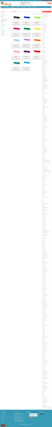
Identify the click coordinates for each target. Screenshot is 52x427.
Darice (43, 129)
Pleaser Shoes (44, 285)
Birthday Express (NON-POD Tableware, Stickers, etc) (45, 80)
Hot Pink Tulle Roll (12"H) (16, 33)
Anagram (43, 43)
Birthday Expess (44, 75)
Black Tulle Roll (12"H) (16, 22)
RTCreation (43, 312)
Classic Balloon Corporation (45, 107)
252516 (43, 21)
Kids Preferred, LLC (44, 232)
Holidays (2, 13)
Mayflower (43, 250)
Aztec (43, 48)
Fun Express (43, 176)
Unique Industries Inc (44, 373)
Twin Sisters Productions (45, 364)
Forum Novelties (3, 29)
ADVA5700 (43, 29)
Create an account (11, 0)
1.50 (42, 17)
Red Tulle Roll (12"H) (36, 56)
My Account (6, 0)
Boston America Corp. (45, 85)
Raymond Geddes (44, 302)
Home (2, 8)
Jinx (42, 227)
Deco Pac (43, 134)
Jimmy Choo (43, 226)
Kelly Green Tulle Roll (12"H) (26, 33)
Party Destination (44, 275)
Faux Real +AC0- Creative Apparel (46, 161)
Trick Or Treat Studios (45, 361)
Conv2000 (43, 111)
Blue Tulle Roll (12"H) (26, 22)
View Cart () (49, 0)
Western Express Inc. (44, 383)
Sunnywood (43, 339)
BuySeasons (43, 90)
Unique (43, 369)
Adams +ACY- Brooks (45, 26)
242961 (43, 20)
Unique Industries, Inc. (45, 374)
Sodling (43, 330)
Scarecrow (43, 321)
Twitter (43, 414)
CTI (42, 124)
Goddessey (43, 193)
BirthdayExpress (44, 81)
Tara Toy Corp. (44, 346)
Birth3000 (43, 73)
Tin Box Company (44, 352)
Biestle (43, 69)
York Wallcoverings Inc (45, 400)
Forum (43, 165)
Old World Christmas (44, 271)
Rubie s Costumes (44, 315)
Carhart (43, 94)
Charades (43, 98)
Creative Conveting (44, 120)
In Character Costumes (45, 214)
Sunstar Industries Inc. (45, 342)
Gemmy (43, 185)
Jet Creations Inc (44, 223)
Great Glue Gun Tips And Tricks (18, 413)
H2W (43, 199)
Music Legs (43, 267)
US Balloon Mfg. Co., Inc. (45, 378)
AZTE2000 (43, 47)
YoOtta (43, 395)
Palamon (43, 272)
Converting (43, 112)
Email (27, 415)
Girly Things (43, 189)
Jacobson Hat (44, 219)
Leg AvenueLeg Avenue (45, 235)
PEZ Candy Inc (44, 281)
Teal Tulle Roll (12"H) (16, 67)
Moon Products (44, 258)
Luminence (43, 241)
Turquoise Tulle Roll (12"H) (26, 67)
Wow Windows (44, 387)
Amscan (2, 22)
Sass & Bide (43, 320)
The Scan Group (44, 351)
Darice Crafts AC (44, 130)
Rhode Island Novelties (45, 306)
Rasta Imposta (44, 299)
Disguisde (43, 142)
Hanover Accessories (44, 203)
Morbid (43, 259)
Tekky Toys (43, 347)
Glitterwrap (43, 190)
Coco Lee (43, 108)
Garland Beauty (44, 184)
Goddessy (43, 194)
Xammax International (45, 388)
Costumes (2, 17)
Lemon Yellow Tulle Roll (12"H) (36, 33)
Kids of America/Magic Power (45, 231)
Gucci (43, 198)
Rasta (43, 298)
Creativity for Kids (44, 121)
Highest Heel (43, 210)
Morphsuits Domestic (44, 262)
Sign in (8, 0)
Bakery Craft (43, 52)
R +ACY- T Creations (44, 294)
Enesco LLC (43, 157)
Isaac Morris (43, 217)
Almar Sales (43, 35)
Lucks (43, 240)
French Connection (44, 175)
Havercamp (43, 206)
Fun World (43, 177)
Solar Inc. (43, 333)
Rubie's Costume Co (44, 316)
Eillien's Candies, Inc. (44, 151)
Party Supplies (2, 14)
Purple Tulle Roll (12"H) (26, 56)
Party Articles (16, 412)
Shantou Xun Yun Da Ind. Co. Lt (46, 325)
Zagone (43, 404)
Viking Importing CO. (44, 382)
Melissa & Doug (44, 254)
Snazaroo (43, 329)
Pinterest (40, 414)
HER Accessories (44, 209)
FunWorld (43, 180)
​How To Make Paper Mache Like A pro (19, 420)
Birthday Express (3, 21)
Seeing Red (43, 324)
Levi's (43, 236)
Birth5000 (43, 74)
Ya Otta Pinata (44, 391)
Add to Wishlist (13, 24)
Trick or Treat (44, 360)
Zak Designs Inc (44, 405)
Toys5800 (43, 355)
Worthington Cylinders (45, 386)
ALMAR (43, 34)
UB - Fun (43, 365)
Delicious (43, 138)
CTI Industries (44, 125)
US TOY (43, 379)
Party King (43, 276)
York (42, 396)
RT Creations (44, 311)
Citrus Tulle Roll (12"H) (36, 22)
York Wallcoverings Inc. (45, 401)
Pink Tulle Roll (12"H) (16, 56)
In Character (43, 213)
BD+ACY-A (43, 56)
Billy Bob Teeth (44, 70)
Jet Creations (44, 222)
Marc (43, 249)
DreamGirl (43, 147)
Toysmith (43, 356)
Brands (4, 8)
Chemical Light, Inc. (44, 102)
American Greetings (44, 38)
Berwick (43, 65)
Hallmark (2, 33)
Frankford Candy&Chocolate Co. (46, 170)
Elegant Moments (44, 152)
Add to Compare (18, 24)
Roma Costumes (44, 308)
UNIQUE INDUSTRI (44, 370)
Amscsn (43, 42)
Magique (43, 245)
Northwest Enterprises (45, 268)
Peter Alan (43, 280)
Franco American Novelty (45, 169)
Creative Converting (3, 25)
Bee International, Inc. (45, 57)
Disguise (43, 143)
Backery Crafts (44, 51)
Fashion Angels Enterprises (45, 160)
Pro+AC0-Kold (44, 290)
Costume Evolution (44, 116)
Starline (43, 338)
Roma (43, 307)
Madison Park (44, 244)
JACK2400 (43, 218)
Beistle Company (44, 60)
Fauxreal (43, 164)
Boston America (44, 84)
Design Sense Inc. (3, 32)
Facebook (41, 414)
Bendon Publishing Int (45, 61)
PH (42, 284)
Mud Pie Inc (43, 266)
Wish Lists (44, 0)
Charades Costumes (44, 99)
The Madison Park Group (45, 348)
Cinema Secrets (44, 103)
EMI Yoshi (43, 156)
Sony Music (43, 334)
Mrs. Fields (43, 263)
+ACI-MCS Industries (44, 16)
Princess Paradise (44, 289)
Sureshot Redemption (45, 343)
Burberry (43, 89)
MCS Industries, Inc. (44, 253)
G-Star (43, 181)
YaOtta (43, 392)
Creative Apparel (44, 117)
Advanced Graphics (44, 30)
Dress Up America (44, 148)
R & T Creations (44, 293)
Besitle (43, 66)
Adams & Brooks (44, 25)
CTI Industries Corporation (45, 126)
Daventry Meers (44, 133)
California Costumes (44, 93)
